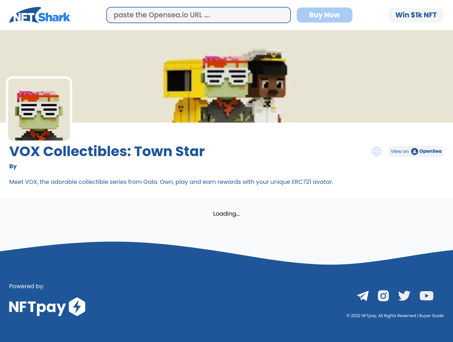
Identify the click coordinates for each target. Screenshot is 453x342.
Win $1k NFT (416, 15)
